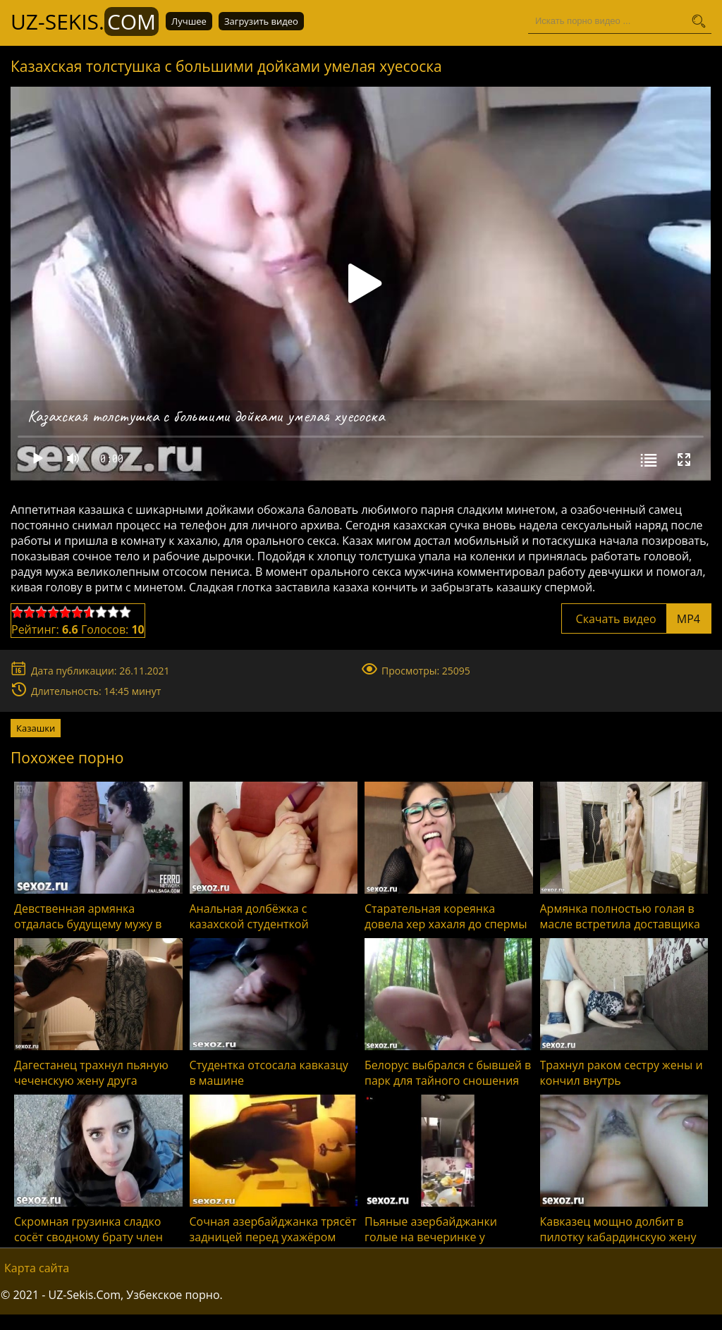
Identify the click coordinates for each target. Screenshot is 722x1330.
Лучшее (189, 21)
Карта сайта (36, 1268)
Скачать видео (636, 619)
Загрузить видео (261, 21)
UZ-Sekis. (85, 21)
